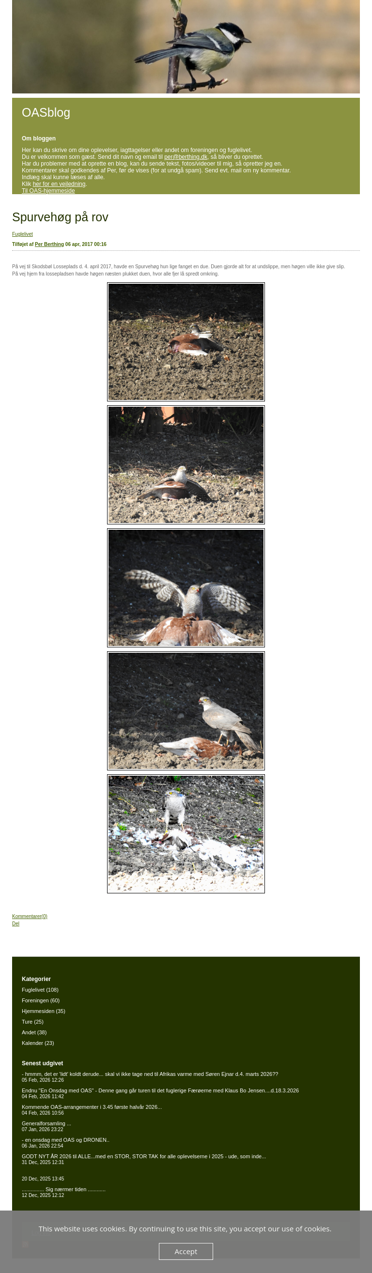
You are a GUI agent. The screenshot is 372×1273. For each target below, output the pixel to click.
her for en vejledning (59, 184)
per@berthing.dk (185, 156)
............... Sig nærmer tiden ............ (64, 1192)
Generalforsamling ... (46, 1126)
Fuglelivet (22, 234)
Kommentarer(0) (29, 916)
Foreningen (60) (41, 1000)
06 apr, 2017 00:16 (86, 244)
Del (15, 923)
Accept (186, 1251)
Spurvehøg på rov (60, 217)
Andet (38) (34, 1032)
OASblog (46, 112)
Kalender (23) (38, 1043)
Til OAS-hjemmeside (48, 190)
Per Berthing (49, 244)
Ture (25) (33, 1022)
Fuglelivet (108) (40, 990)
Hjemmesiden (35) (43, 1011)
